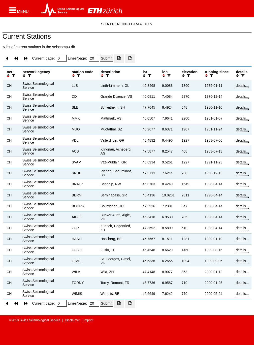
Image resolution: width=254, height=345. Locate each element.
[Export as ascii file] (130, 58)
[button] (19, 10)
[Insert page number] (62, 58)
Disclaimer (72, 320)
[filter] (13, 76)
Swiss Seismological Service (40, 320)
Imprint (89, 320)
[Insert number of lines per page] (94, 58)
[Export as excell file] (119, 58)
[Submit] (106, 58)
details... (242, 86)
